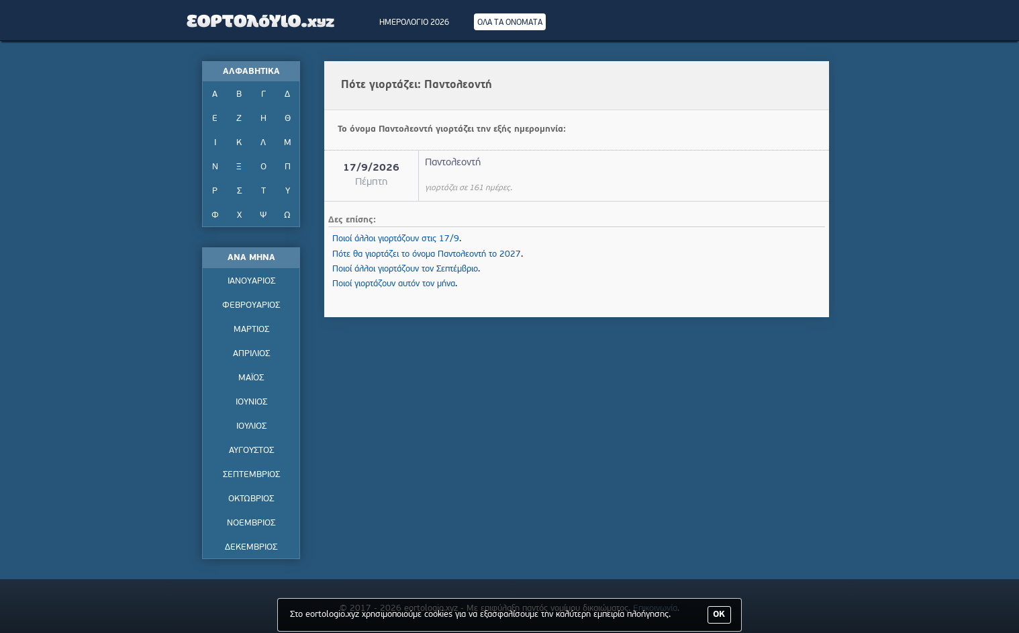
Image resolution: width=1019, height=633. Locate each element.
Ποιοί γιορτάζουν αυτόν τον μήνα (393, 284)
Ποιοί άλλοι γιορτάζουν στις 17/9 (395, 239)
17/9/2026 (371, 168)
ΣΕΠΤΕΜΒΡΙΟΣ (251, 474)
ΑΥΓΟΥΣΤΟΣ (251, 450)
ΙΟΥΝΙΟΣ (251, 402)
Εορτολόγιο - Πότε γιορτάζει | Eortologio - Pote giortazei (261, 20)
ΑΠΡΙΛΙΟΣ (251, 353)
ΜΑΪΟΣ (251, 378)
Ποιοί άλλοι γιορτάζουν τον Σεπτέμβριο (405, 269)
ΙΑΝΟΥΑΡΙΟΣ (251, 281)
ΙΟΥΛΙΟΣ (251, 426)
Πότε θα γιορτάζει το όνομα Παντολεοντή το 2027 (426, 254)
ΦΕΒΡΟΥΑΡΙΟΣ (251, 305)
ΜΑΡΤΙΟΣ (251, 329)
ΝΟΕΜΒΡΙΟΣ (251, 523)
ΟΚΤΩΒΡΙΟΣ (251, 499)
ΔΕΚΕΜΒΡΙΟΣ (251, 547)
